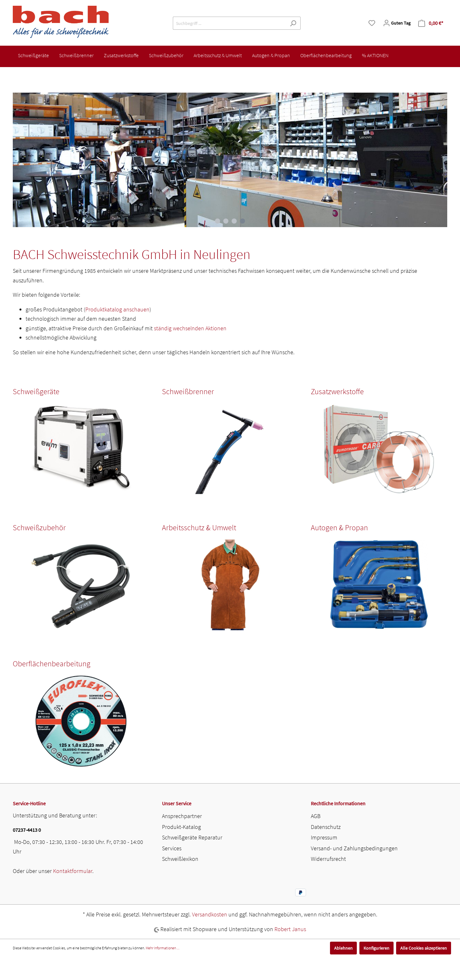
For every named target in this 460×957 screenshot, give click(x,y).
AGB (315, 816)
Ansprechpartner (182, 816)
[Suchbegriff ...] (229, 23)
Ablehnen (343, 948)
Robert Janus (290, 929)
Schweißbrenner (188, 391)
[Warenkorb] (430, 23)
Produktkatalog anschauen (117, 309)
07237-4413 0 (27, 830)
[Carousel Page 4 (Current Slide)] (242, 221)
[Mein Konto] (396, 23)
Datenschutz (326, 827)
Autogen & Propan (339, 527)
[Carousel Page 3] (234, 221)
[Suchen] (293, 23)
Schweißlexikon (180, 858)
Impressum (324, 837)
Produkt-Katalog (181, 827)
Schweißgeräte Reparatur (192, 837)
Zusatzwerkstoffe (337, 391)
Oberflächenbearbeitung (51, 664)
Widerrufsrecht (328, 858)
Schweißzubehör (39, 527)
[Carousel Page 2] (225, 221)
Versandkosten (209, 914)
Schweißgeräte (36, 391)
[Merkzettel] (371, 23)
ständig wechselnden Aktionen (190, 328)
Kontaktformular (72, 871)
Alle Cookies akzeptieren (423, 948)
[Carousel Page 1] (217, 221)
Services (171, 848)
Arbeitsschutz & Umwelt (199, 527)
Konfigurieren (376, 948)
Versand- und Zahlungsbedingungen (354, 848)
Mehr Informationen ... (163, 948)
